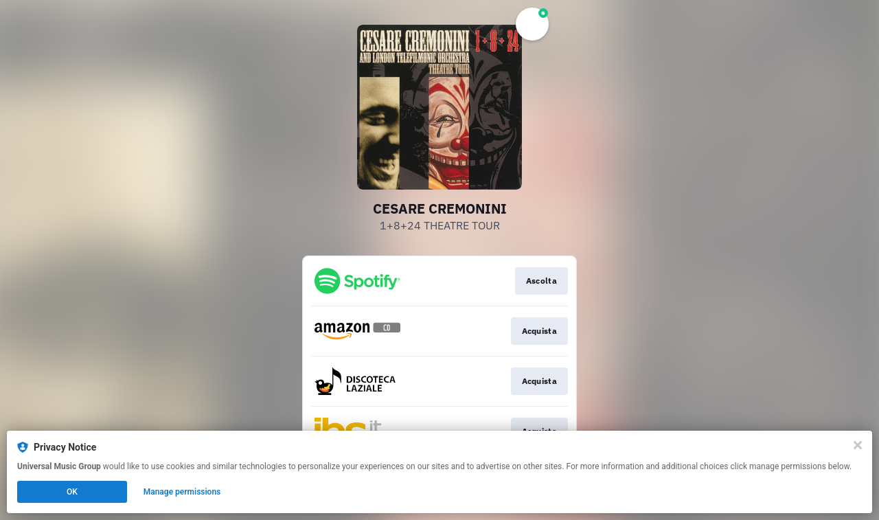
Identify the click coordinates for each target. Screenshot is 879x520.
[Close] (858, 445)
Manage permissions (182, 492)
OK (72, 492)
